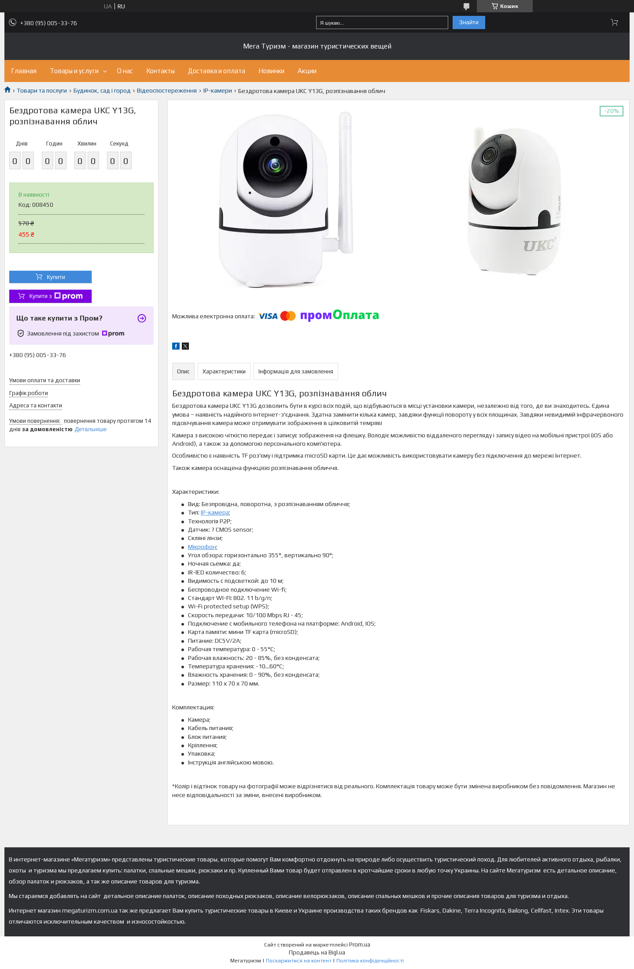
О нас (125, 71)
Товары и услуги (74, 71)
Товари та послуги (42, 90)
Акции (307, 71)
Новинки (271, 71)
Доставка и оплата (216, 71)
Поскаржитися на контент (299, 961)
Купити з (55, 296)
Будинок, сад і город (102, 90)
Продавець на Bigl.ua (317, 952)
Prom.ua (359, 944)
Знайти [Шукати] (469, 22)
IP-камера (215, 512)
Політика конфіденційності (370, 961)
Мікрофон (202, 546)
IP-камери (217, 90)
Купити (56, 277)
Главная (24, 71)
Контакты (160, 71)
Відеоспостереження (167, 90)
